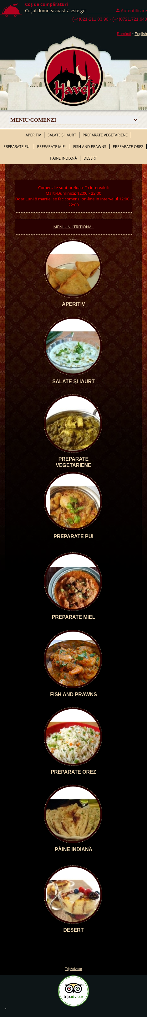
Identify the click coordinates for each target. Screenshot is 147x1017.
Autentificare (134, 10)
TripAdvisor (73, 969)
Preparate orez (128, 146)
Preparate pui (17, 146)
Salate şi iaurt (62, 135)
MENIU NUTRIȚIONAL (73, 227)
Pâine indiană (63, 158)
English (140, 34)
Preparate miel (52, 146)
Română (124, 34)
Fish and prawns (89, 146)
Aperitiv (33, 135)
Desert (90, 158)
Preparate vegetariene (105, 135)
